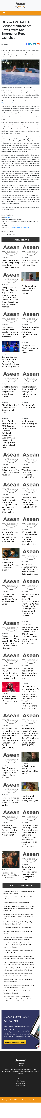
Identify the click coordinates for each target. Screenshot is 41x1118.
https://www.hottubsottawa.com (12, 103)
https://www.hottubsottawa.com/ (18, 227)
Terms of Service (20, 1085)
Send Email (8, 217)
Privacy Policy (20, 1083)
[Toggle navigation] (4, 13)
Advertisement (20, 1081)
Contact (20, 1079)
